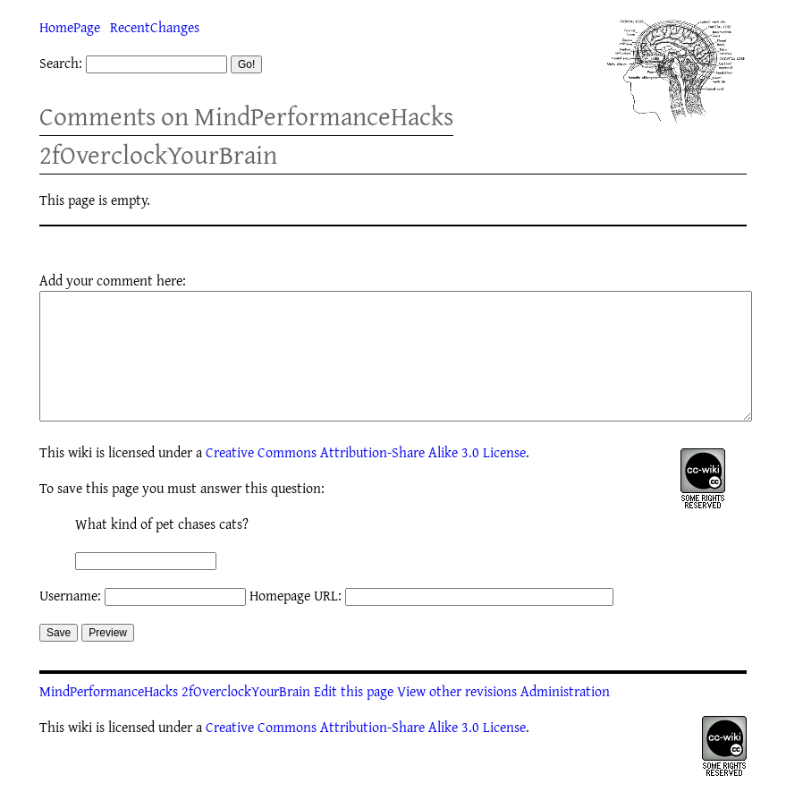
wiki (80, 479)
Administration (565, 717)
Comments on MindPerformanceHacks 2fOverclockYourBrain (246, 135)
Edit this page (353, 717)
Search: (60, 62)
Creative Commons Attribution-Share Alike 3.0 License (366, 479)
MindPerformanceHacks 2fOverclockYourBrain (174, 717)
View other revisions (457, 717)
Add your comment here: (112, 280)
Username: (70, 622)
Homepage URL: (295, 622)
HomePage (69, 27)
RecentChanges (154, 27)
